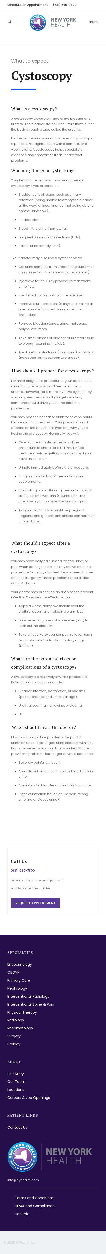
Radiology (16, 1020)
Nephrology (17, 988)
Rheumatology (20, 1028)
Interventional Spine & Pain (31, 1004)
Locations (16, 1089)
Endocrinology (20, 964)
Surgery (14, 1036)
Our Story (16, 1073)
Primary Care (19, 980)
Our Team (17, 1081)
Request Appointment (36, 903)
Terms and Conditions (34, 1197)
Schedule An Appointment (28, 5)
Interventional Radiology (29, 996)
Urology (14, 1044)
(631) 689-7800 (65, 5)
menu (93, 21)
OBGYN (14, 972)
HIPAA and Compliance (35, 1205)
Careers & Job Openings (29, 1097)
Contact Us (17, 1127)
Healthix (22, 1213)
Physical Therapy (22, 1012)
